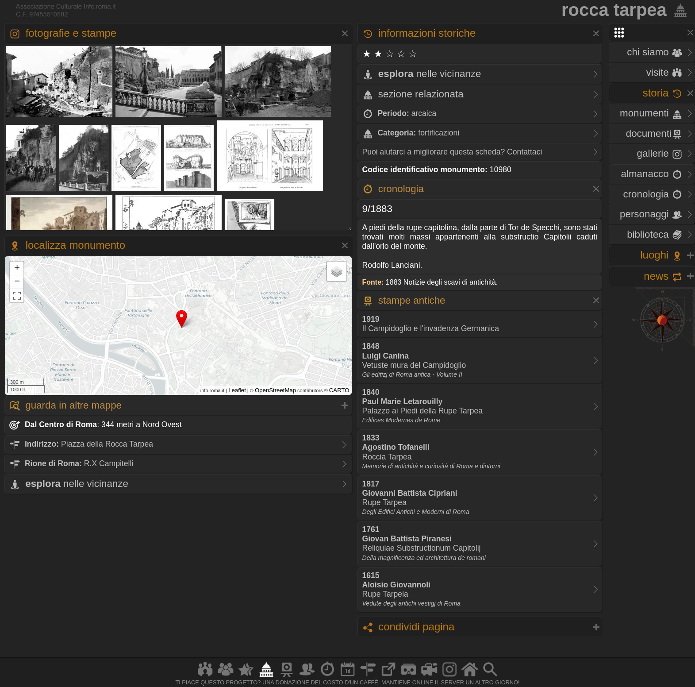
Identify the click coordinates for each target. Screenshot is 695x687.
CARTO (339, 390)
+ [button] (17, 268)
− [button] (17, 282)
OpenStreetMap (275, 390)
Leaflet (237, 390)
